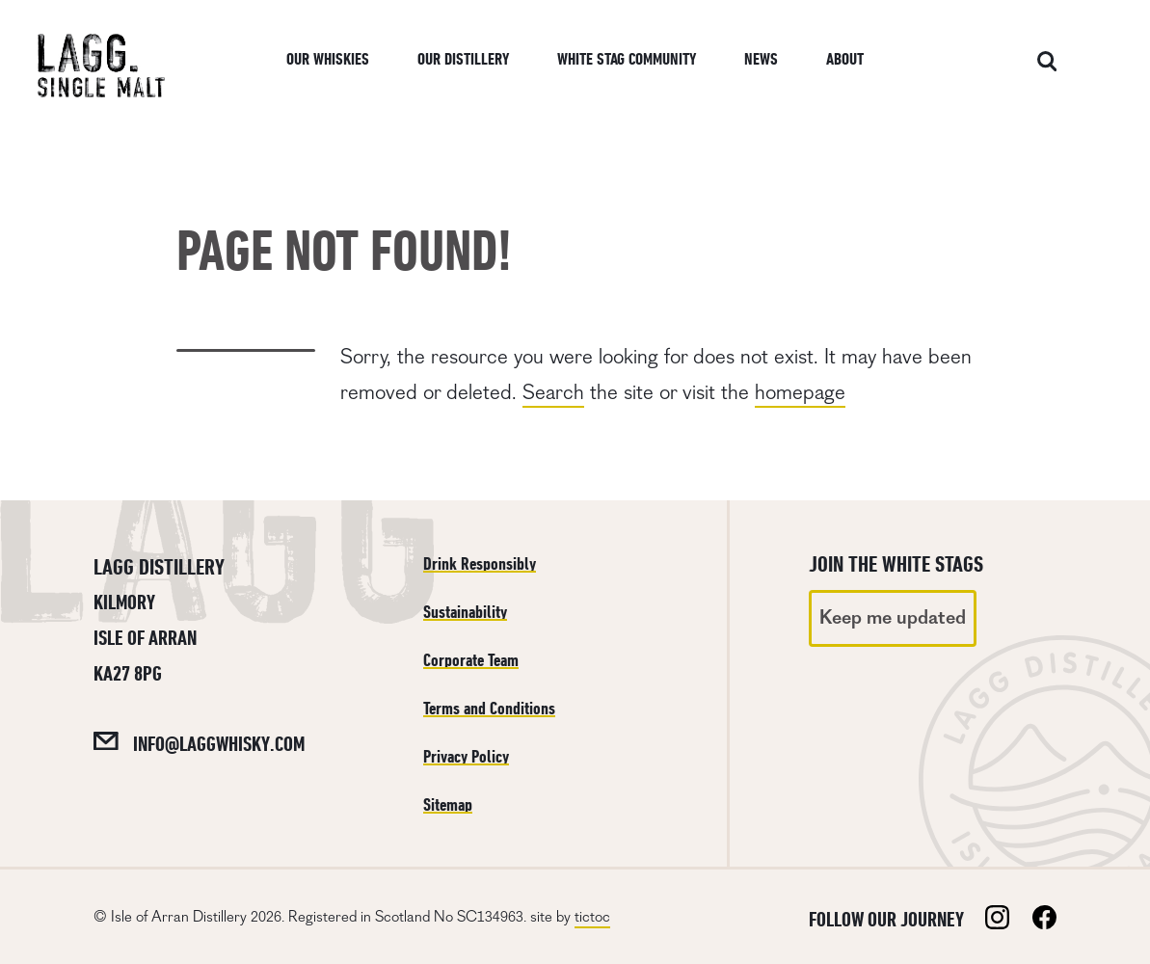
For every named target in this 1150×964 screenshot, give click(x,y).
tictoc (592, 916)
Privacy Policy (466, 756)
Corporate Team (471, 660)
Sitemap (447, 804)
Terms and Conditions (489, 708)
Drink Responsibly (479, 563)
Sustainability (465, 612)
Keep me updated (892, 617)
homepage (800, 392)
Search (553, 392)
